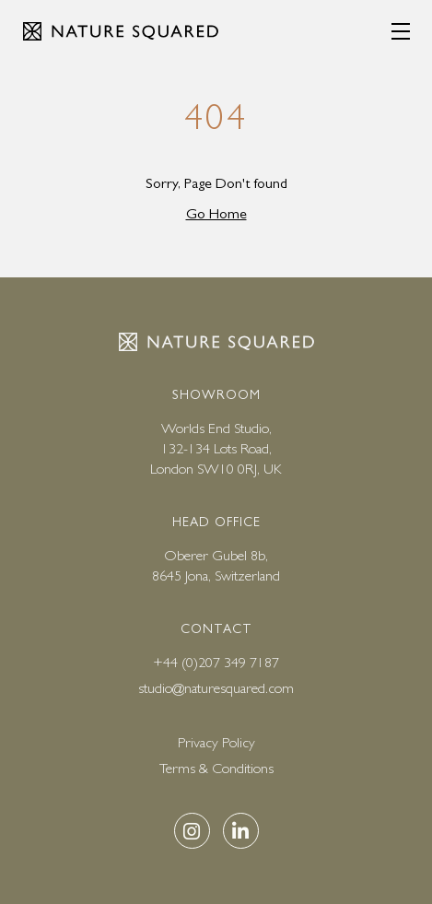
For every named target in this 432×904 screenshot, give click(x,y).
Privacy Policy (216, 742)
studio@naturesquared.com (216, 688)
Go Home (216, 213)
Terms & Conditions (216, 768)
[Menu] (400, 31)
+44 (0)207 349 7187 (216, 662)
